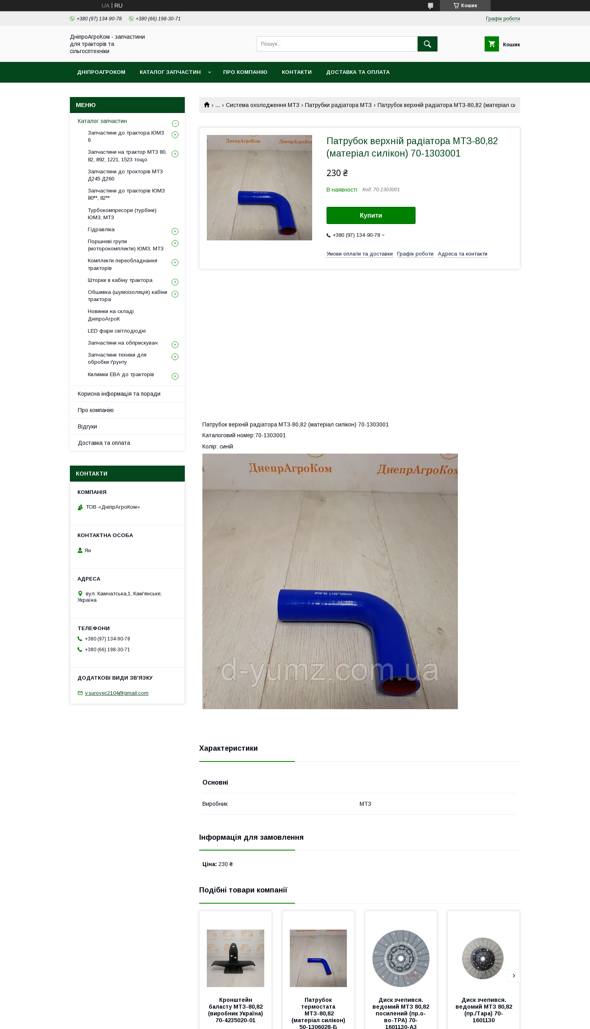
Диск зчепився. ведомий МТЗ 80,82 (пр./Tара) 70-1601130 (484, 1010)
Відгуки (87, 426)
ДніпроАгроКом (101, 72)
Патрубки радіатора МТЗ (338, 105)
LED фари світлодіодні (117, 331)
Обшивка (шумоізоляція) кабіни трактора (127, 295)
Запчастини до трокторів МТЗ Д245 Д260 (125, 175)
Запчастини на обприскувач (123, 343)
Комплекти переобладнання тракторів (122, 264)
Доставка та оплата (358, 72)
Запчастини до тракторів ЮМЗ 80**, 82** (126, 194)
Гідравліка (101, 229)
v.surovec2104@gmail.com (116, 693)
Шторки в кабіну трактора (120, 280)
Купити (371, 215)
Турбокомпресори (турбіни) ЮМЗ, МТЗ (122, 213)
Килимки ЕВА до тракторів (121, 374)
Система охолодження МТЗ (262, 105)
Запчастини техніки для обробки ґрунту (117, 358)
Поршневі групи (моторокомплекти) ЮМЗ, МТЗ (126, 245)
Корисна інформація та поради (119, 394)
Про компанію (245, 72)
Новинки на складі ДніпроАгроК (111, 314)
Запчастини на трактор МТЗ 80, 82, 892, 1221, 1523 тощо (127, 155)
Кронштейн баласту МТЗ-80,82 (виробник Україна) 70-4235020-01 (236, 1010)
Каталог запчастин (170, 72)
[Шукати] (428, 44)
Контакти (297, 72)
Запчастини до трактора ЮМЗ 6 (126, 136)
